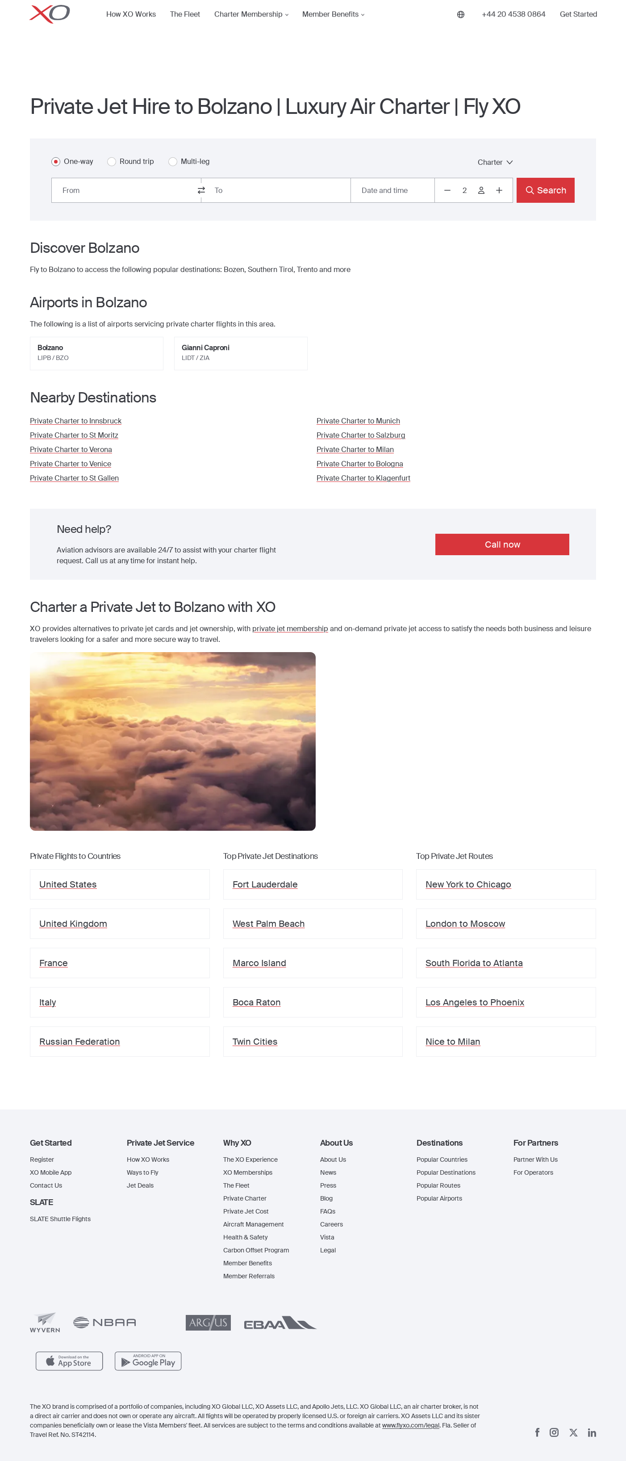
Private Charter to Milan (355, 449)
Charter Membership (248, 28)
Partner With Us (535, 1159)
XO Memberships (247, 1172)
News (328, 1172)
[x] (573, 1432)
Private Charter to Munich (358, 421)
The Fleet (185, 28)
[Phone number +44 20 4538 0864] (514, 28)
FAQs (327, 1211)
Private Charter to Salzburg (361, 435)
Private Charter (245, 1198)
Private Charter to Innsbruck (75, 421)
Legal (328, 1250)
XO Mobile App (50, 1172)
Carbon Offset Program (256, 1250)
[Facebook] (537, 1432)
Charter (495, 162)
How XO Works (131, 28)
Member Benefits (330, 28)
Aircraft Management (253, 1224)
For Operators (533, 1172)
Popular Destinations (446, 1172)
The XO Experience (250, 1159)
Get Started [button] (578, 28)
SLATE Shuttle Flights (60, 1219)
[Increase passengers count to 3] (499, 190)
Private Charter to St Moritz (74, 435)
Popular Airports (439, 1198)
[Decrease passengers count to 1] (447, 190)
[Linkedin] (592, 1432)
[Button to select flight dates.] (392, 190)
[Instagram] (554, 1432)
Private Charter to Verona (71, 449)
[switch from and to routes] (201, 190)
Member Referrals (249, 1276)
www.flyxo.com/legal (410, 1425)
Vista (327, 1237)
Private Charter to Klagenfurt (363, 478)
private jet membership (290, 628)
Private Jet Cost (246, 1211)
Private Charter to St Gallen (74, 478)
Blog (326, 1198)
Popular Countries (442, 1159)
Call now (502, 544)
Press (328, 1185)
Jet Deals (140, 1185)
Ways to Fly (143, 1172)
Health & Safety (245, 1237)
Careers (331, 1224)
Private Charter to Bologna (360, 464)
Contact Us (46, 1185)
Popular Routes (438, 1185)
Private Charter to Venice (70, 464)
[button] (71, 1143)
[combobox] (126, 190)
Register (42, 1159)
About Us (333, 1159)
